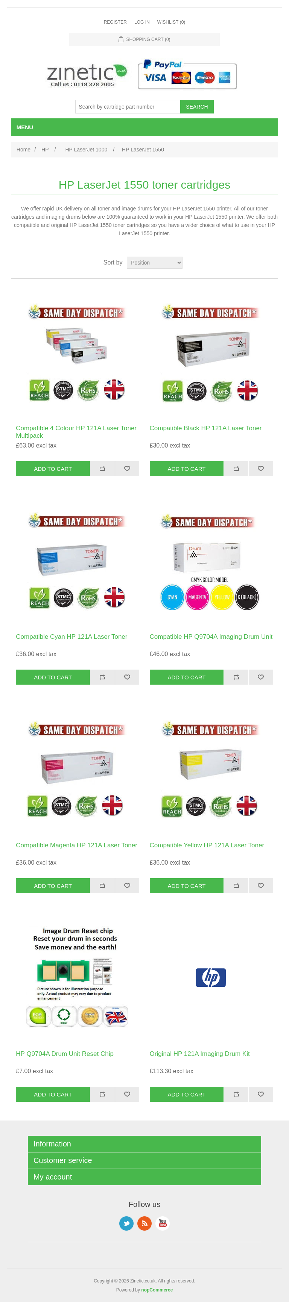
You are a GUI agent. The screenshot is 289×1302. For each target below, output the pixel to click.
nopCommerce (157, 1290)
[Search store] (128, 106)
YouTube (162, 1223)
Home (23, 150)
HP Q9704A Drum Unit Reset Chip (65, 1053)
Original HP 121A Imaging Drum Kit (200, 1053)
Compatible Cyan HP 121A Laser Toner (71, 636)
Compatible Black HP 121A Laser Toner (206, 428)
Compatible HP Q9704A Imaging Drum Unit (211, 636)
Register (115, 22)
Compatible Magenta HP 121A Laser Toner (76, 845)
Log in (142, 22)
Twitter (126, 1223)
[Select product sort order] (155, 263)
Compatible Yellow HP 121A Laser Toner (207, 845)
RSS (144, 1223)
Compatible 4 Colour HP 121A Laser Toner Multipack (76, 432)
